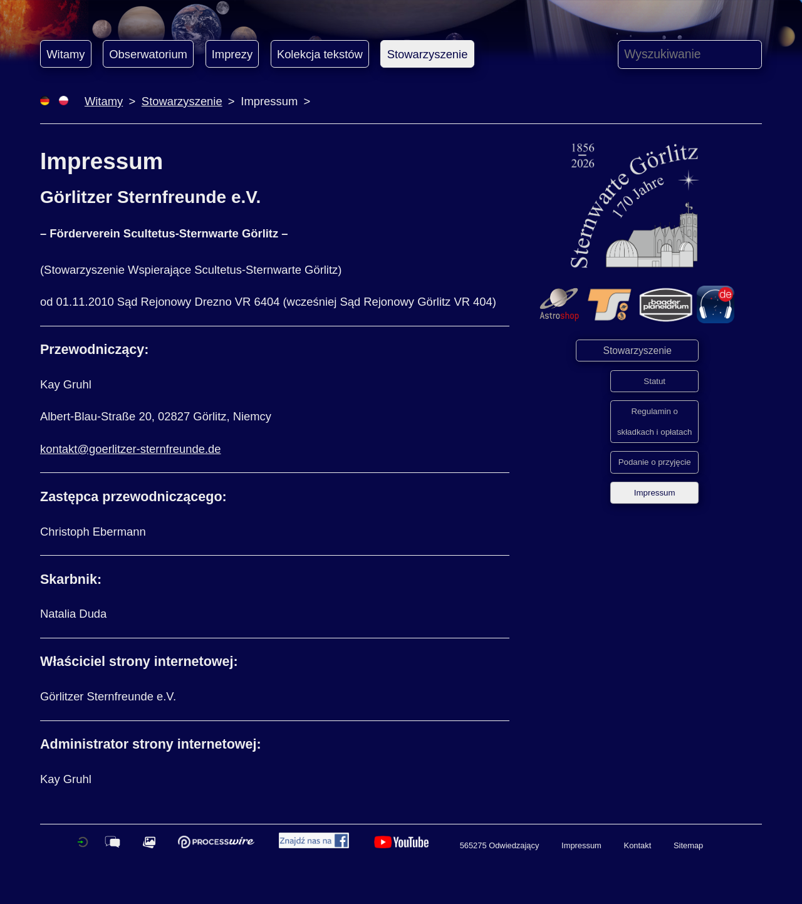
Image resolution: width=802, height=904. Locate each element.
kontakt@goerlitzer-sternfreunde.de (130, 448)
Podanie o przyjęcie (654, 462)
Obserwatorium (148, 54)
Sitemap (688, 845)
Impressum (654, 492)
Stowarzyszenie (427, 54)
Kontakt (638, 845)
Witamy (65, 54)
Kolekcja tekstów (320, 54)
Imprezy (232, 54)
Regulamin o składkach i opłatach (654, 422)
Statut (654, 381)
